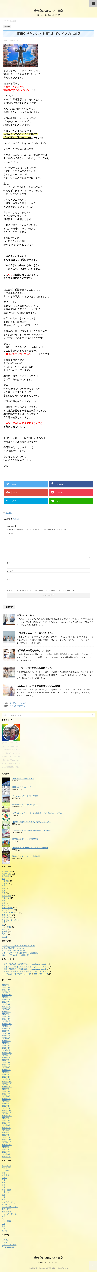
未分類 (4, 937)
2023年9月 (6, 1060)
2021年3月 (6, 1133)
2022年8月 (6, 1091)
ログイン (5, 1240)
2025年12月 (7, 995)
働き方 (4, 932)
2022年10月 (7, 1087)
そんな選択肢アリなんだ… (13, 948)
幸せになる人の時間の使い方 (14, 950)
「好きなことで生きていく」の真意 (16, 967)
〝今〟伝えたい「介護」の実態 (25, 796)
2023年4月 (6, 1072)
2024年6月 (6, 1038)
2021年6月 (6, 1125)
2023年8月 (6, 1062)
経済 (3, 929)
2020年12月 (7, 1140)
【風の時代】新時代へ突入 (23, 779)
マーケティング (8, 910)
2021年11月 (7, 1113)
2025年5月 (6, 1012)
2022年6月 (6, 1096)
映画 (3, 888)
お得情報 (5, 881)
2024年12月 (7, 1024)
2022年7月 (6, 1094)
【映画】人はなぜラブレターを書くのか (18, 946)
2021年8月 (6, 1120)
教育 (3, 922)
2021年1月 (6, 1137)
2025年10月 (7, 1000)
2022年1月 (6, 1108)
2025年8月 (6, 1004)
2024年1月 (6, 1050)
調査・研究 (6, 915)
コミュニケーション (10, 913)
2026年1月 (6, 992)
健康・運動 (6, 896)
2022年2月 (6, 1106)
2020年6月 (6, 1154)
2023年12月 (7, 1053)
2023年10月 (7, 1058)
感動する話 (6, 874)
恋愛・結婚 (6, 917)
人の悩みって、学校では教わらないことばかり (40, 686)
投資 (3, 879)
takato (16, 518)
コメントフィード (9, 1245)
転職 (3, 891)
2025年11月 (7, 997)
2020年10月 (7, 1145)
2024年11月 (7, 1026)
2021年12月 (7, 1111)
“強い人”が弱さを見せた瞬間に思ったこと (19, 955)
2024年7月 (6, 1036)
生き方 (4, 884)
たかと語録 (6, 927)
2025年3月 (6, 1016)
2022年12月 (7, 1082)
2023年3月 (6, 1074)
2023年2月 (6, 1077)
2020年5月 (6, 1157)
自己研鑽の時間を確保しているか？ (34, 650)
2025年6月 (6, 1009)
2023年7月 (6, 1065)
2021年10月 (7, 1116)
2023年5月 (6, 1070)
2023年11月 (7, 1055)
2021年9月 (6, 1118)
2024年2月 (6, 1048)
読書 (3, 893)
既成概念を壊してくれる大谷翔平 (26, 856)
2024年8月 (6, 1033)
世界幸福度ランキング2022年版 (25, 839)
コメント (10, 533)
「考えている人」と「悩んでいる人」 (35, 633)
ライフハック (7, 908)
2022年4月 (6, 1101)
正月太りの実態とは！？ (19, 706)
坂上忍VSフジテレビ (18, 703)
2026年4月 (6, 985)
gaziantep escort (39, 964)
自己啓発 (9, 513)
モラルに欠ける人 (25, 615)
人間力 (4, 905)
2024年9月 (6, 1031)
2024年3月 (6, 1045)
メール (10, 571)
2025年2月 (6, 1019)
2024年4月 (6, 1043)
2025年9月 (6, 1002)
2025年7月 (6, 1007)
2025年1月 (6, 1021)
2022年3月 (6, 1104)
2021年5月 (6, 1128)
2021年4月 (6, 1130)
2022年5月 (6, 1099)
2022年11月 (7, 1084)
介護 (3, 886)
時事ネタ (5, 898)
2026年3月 (6, 987)
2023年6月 (6, 1067)
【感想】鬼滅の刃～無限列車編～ (15, 964)
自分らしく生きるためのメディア (48, 1262)
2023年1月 (6, 1079)
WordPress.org (8, 1247)
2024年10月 (7, 1029)
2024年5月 (6, 1041)
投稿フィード (7, 1242)
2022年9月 (6, 1089)
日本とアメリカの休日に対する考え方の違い (20, 953)
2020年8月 (6, 1149)
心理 (3, 934)
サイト (9, 579)
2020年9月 (6, 1147)
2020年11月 (7, 1142)
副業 (3, 900)
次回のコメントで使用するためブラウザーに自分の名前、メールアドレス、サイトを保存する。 (41, 590)
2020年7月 (6, 1152)
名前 (9, 563)
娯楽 (3, 903)
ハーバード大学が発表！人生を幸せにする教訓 (31, 830)
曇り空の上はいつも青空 (48, 10)
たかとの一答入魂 (9, 920)
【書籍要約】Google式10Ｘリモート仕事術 (30, 848)
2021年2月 (6, 1135)
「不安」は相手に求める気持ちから (34, 668)
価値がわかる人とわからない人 (25, 804)
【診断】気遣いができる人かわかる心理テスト (31, 822)
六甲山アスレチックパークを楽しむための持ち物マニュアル (37, 813)
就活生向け (6, 871)
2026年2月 (6, 990)
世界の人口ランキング (21, 787)
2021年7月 (6, 1123)
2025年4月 (6, 1014)
